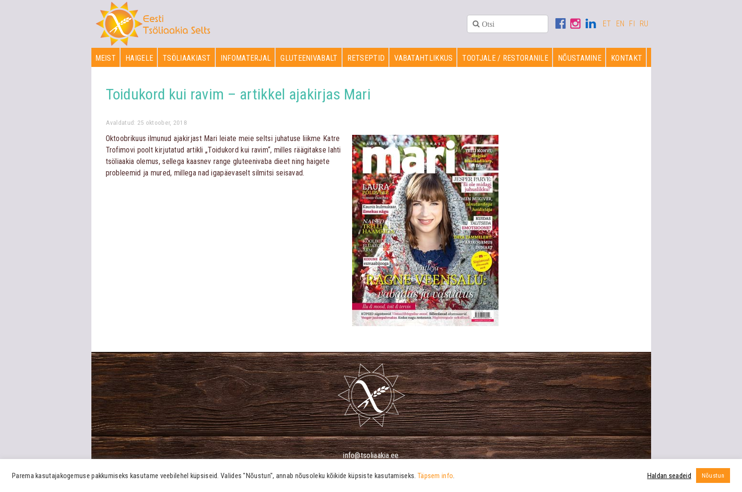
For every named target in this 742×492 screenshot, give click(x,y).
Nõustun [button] (713, 475)
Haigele (139, 58)
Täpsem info (435, 475)
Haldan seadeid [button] (669, 475)
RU (644, 23)
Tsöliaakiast (187, 58)
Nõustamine (579, 58)
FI (632, 23)
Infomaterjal (246, 58)
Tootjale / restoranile (505, 58)
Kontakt (626, 58)
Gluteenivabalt (308, 58)
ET (607, 23)
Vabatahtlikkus (423, 58)
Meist (105, 58)
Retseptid (366, 58)
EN (620, 23)
